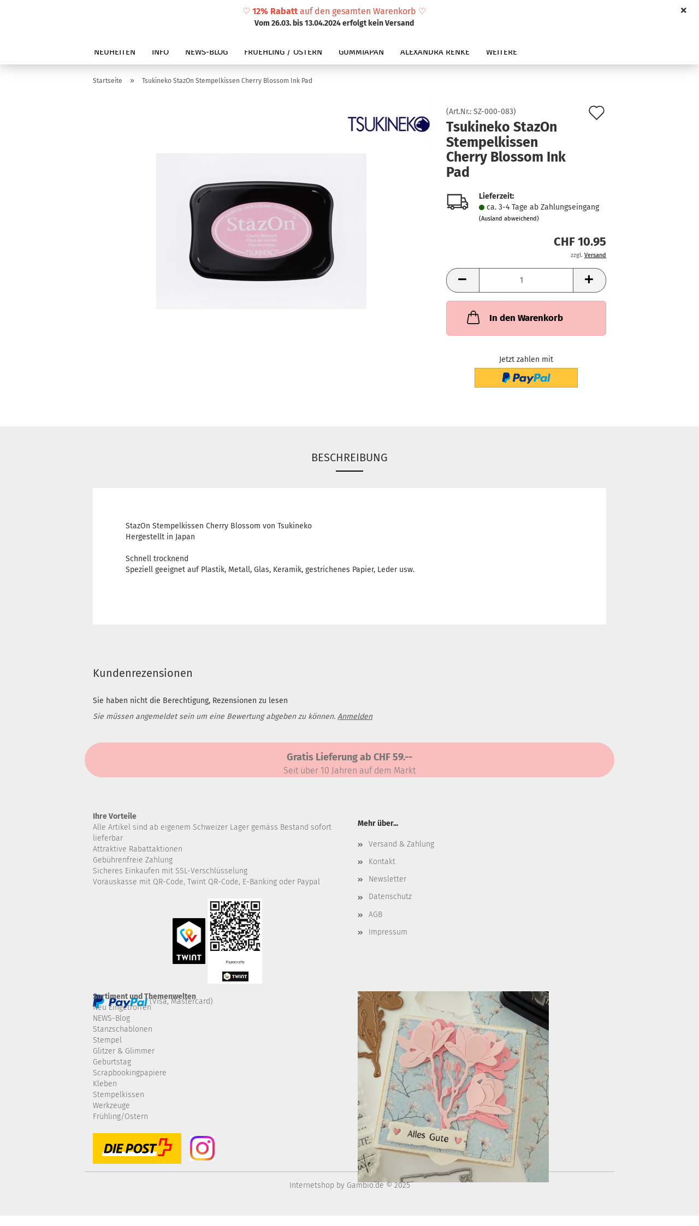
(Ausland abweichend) (509, 218)
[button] (462, 280)
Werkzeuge (111, 1105)
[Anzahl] (526, 280)
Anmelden (354, 716)
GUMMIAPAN (361, 52)
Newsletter (387, 879)
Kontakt (382, 861)
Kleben (105, 1083)
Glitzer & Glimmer (124, 1051)
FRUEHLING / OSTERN (283, 52)
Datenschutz (390, 896)
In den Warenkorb (514, 317)
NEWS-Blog (111, 1018)
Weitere (501, 52)
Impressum (388, 932)
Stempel (107, 1040)
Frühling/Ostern (120, 1116)
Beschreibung (349, 457)
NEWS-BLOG (206, 52)
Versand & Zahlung (401, 844)
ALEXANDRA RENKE (435, 52)
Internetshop (311, 1185)
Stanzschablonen (122, 1029)
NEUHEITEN (114, 52)
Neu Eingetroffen (122, 1007)
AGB (375, 914)
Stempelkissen (118, 1094)
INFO (160, 52)
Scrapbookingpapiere (130, 1073)
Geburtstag (112, 1062)
